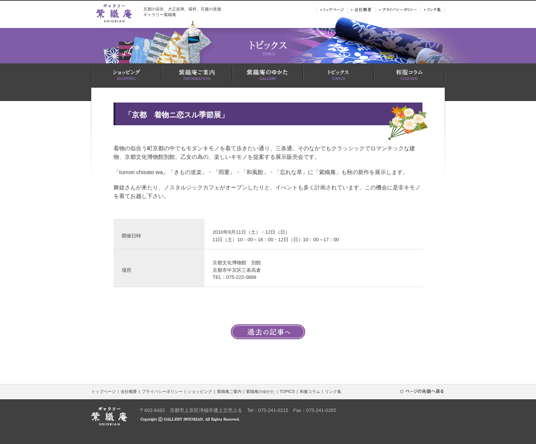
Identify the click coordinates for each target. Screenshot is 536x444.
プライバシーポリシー (162, 391)
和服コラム (310, 391)
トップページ (103, 391)
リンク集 (333, 391)
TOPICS (287, 391)
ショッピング (200, 391)
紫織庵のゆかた (260, 391)
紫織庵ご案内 (229, 391)
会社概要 (129, 391)
